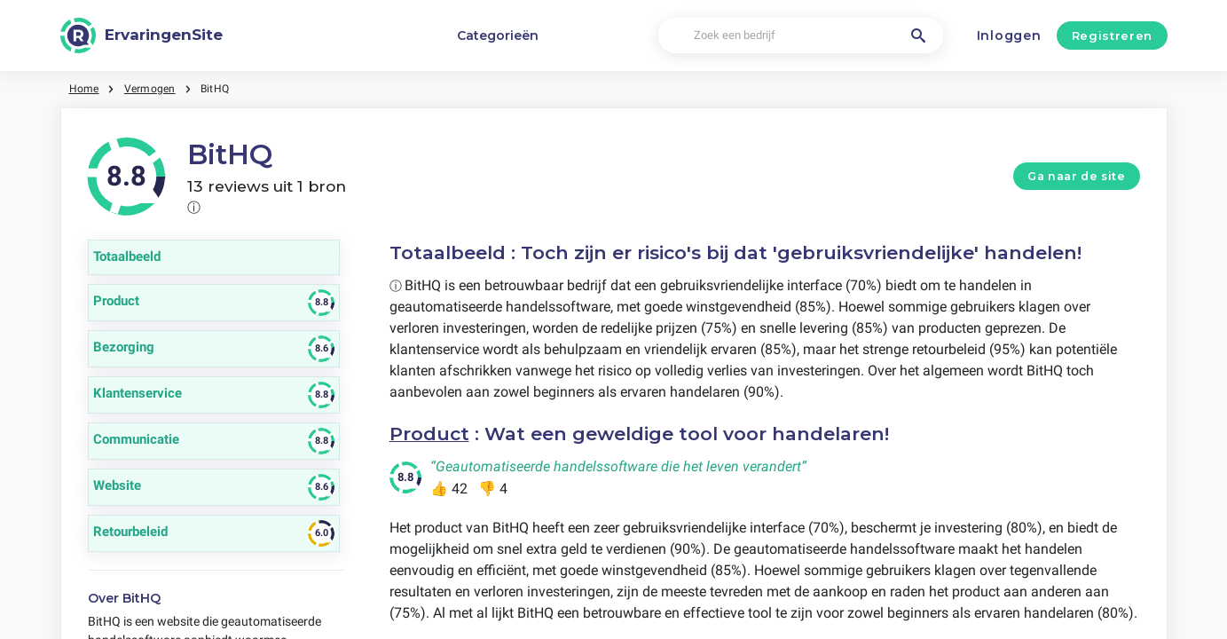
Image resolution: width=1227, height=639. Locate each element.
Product (429, 433)
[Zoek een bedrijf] (800, 36)
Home (84, 89)
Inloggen (1009, 35)
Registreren (1112, 35)
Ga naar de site (1076, 176)
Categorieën (498, 35)
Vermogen (150, 89)
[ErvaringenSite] (142, 35)
